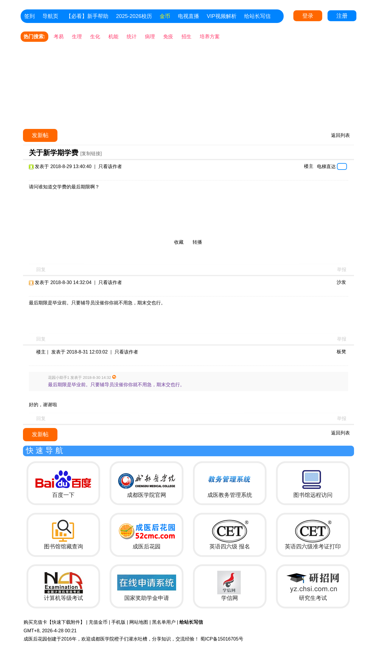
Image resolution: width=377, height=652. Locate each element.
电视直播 (188, 16)
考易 (59, 36)
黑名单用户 (164, 622)
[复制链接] (91, 153)
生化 (95, 36)
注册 (342, 16)
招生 (186, 36)
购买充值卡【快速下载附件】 (54, 622)
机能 (113, 36)
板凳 (341, 351)
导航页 (50, 16)
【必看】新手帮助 (87, 16)
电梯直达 (326, 166)
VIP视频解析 (222, 16)
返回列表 (340, 135)
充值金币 (98, 622)
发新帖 (40, 135)
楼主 (308, 166)
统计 (132, 36)
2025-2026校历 (134, 16)
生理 (77, 36)
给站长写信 (257, 16)
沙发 (341, 282)
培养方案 (210, 36)
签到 (29, 16)
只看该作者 (110, 166)
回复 (41, 269)
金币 (165, 16)
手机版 (118, 622)
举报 (341, 269)
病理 (150, 36)
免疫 (168, 36)
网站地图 (138, 622)
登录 (307, 16)
